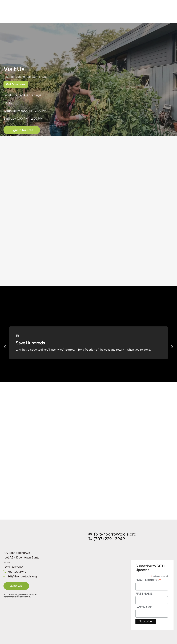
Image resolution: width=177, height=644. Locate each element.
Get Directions (15, 84)
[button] (5, 347)
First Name (144, 594)
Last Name (143, 607)
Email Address (148, 580)
